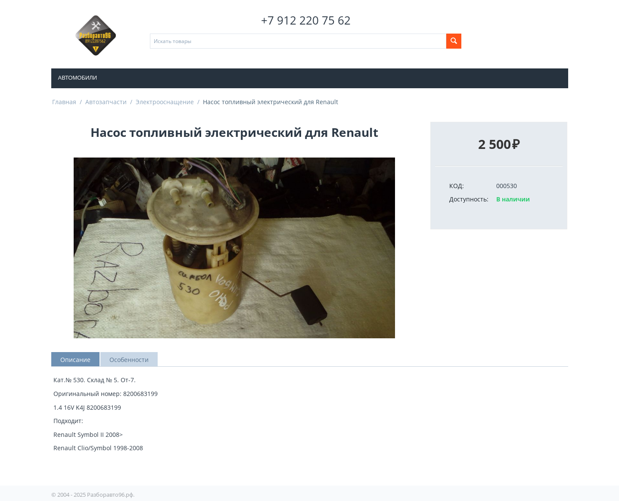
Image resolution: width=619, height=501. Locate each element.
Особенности (129, 360)
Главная (64, 102)
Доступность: (468, 199)
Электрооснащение (165, 102)
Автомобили (77, 77)
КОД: (456, 186)
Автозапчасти (106, 102)
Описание (75, 360)
